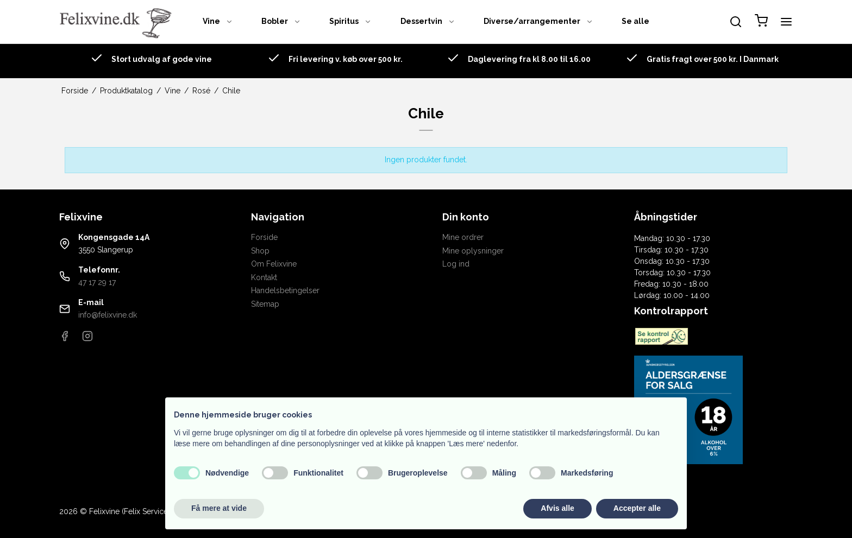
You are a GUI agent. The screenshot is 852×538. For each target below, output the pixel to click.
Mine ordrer (463, 237)
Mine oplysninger (473, 250)
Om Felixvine (274, 263)
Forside (264, 237)
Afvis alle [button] (557, 508)
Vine (218, 21)
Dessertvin (427, 21)
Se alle (635, 21)
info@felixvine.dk (107, 315)
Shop (260, 250)
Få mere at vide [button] (219, 508)
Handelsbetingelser (285, 290)
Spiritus (350, 21)
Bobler (281, 21)
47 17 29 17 (97, 282)
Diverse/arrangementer (538, 21)
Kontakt (264, 277)
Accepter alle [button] (637, 508)
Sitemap (265, 304)
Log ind (455, 263)
